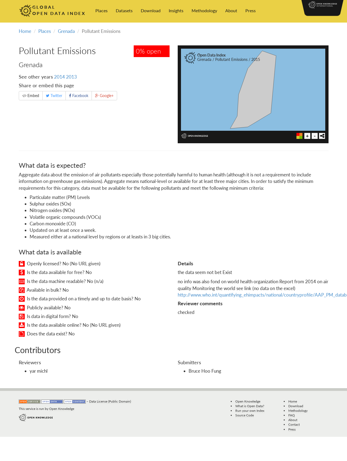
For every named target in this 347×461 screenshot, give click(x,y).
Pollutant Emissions (57, 50)
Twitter (54, 95)
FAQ (291, 415)
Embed (30, 95)
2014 (59, 77)
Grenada (66, 31)
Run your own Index (249, 411)
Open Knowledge (61, 409)
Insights (176, 10)
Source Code (244, 415)
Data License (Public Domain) (110, 401)
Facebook (78, 95)
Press (250, 10)
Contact (294, 424)
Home (25, 31)
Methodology (204, 10)
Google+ (104, 95)
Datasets (124, 10)
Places (101, 10)
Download (151, 10)
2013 (71, 77)
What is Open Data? (249, 406)
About (231, 10)
